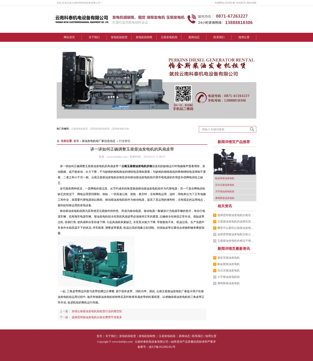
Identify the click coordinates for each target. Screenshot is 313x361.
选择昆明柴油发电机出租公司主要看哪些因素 (236, 234)
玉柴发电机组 (169, 37)
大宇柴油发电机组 (228, 276)
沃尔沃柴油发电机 (228, 270)
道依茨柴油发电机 (228, 257)
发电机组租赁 (119, 37)
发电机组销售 (144, 37)
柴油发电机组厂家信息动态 (98, 141)
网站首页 (69, 37)
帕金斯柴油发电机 (228, 264)
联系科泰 (230, 2)
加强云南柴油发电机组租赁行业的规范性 (96, 311)
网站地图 (251, 2)
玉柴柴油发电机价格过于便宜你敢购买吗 (236, 240)
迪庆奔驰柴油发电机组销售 (104, 296)
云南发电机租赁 (79, 128)
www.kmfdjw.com (117, 156)
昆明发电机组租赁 (100, 128)
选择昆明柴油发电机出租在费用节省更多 (236, 215)
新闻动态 (194, 37)
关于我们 (94, 37)
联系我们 (219, 37)
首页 (76, 141)
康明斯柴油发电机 (228, 283)
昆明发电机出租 (120, 128)
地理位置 (244, 37)
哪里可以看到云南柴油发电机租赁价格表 (236, 227)
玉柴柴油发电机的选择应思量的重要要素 (236, 221)
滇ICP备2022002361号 (162, 346)
